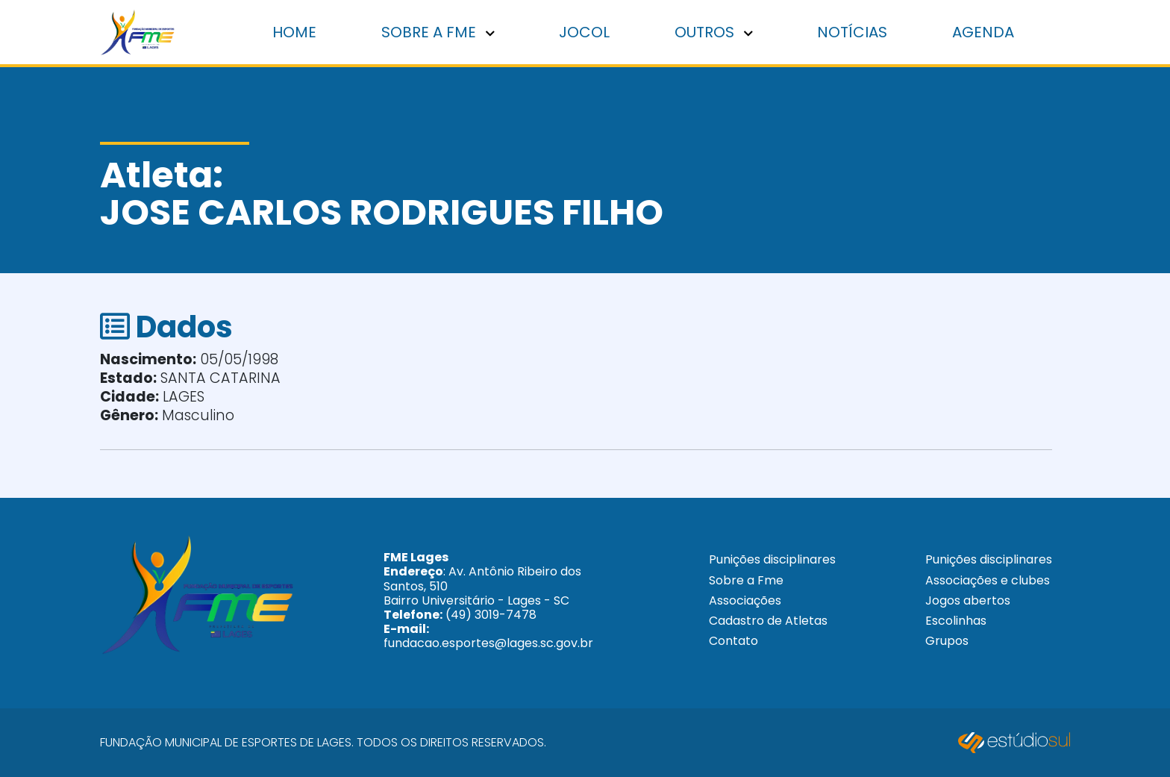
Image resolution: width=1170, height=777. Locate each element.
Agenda (983, 32)
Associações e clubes (987, 580)
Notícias (852, 32)
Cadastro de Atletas (768, 621)
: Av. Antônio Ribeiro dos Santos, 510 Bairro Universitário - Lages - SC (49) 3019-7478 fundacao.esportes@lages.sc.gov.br (488, 600)
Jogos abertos (967, 600)
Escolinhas (955, 621)
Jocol (584, 32)
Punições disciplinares (772, 559)
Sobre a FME (438, 32)
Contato (733, 641)
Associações (745, 600)
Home (294, 32)
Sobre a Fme (746, 580)
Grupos (947, 641)
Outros (714, 32)
